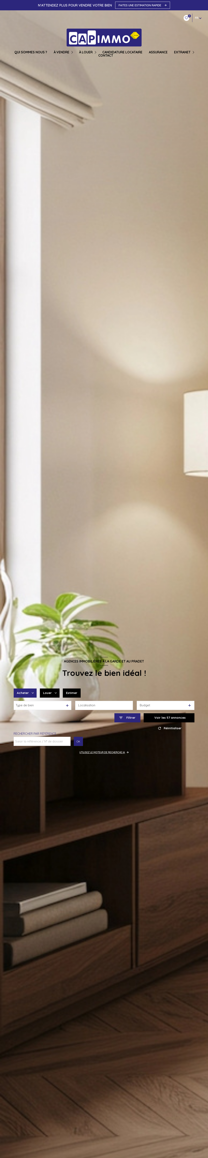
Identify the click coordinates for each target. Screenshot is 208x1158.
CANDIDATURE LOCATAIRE (122, 52)
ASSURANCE (158, 52)
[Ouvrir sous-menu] (72, 52)
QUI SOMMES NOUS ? (30, 52)
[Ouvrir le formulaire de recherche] (127, 717)
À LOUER (86, 52)
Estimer (71, 693)
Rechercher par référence (35, 734)
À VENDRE (61, 52)
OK (78, 741)
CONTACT (105, 55)
